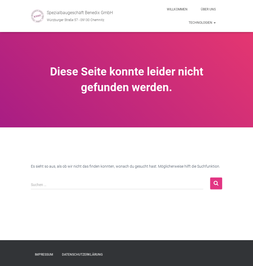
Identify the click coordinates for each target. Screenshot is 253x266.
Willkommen (177, 9)
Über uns (208, 9)
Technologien (202, 23)
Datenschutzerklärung (82, 254)
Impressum (44, 254)
